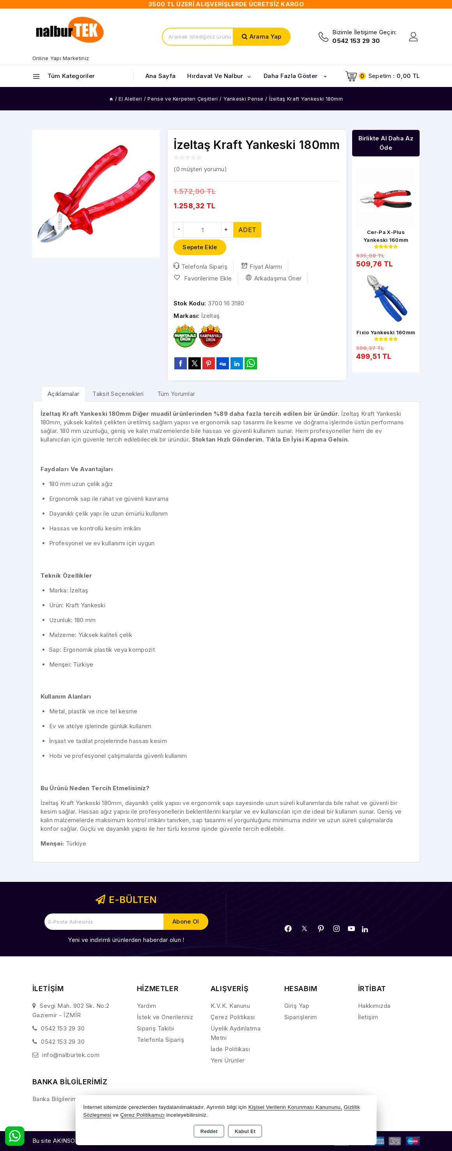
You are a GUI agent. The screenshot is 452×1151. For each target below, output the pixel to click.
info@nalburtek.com (70, 1055)
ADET (247, 230)
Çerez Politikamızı (142, 1115)
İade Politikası (230, 1049)
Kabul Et (245, 1131)
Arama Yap (266, 36)
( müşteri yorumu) (200, 169)
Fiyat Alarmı (261, 266)
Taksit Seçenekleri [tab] (118, 393)
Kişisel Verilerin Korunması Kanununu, (295, 1107)
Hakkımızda (374, 1005)
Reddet (209, 1131)
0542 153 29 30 (63, 1028)
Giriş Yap (297, 1005)
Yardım (146, 1005)
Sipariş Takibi (155, 1028)
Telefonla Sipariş (200, 266)
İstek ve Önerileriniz (165, 1017)
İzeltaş (210, 315)
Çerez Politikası (233, 1017)
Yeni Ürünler (228, 1060)
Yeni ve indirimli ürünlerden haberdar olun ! (126, 940)
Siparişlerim (300, 1017)
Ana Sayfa (160, 76)
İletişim (368, 1017)
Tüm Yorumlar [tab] (176, 393)
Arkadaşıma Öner (273, 278)
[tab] (63, 393)
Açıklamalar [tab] (63, 393)
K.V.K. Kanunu (230, 1005)
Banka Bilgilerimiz (57, 1099)
